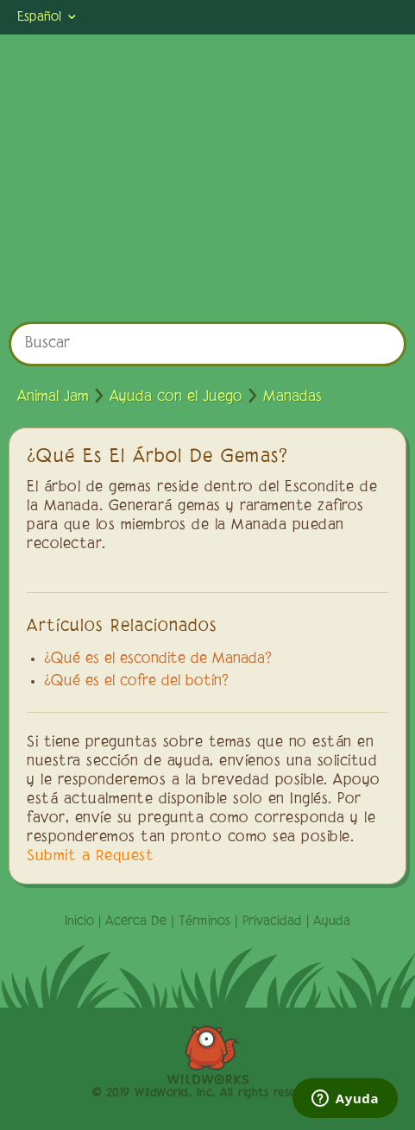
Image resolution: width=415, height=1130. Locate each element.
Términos (204, 921)
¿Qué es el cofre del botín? (136, 682)
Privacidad (272, 921)
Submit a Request (90, 857)
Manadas (292, 397)
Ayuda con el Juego (176, 397)
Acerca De (136, 921)
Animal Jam (53, 397)
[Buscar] (207, 344)
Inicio (79, 921)
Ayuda (331, 921)
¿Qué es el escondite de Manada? (158, 659)
